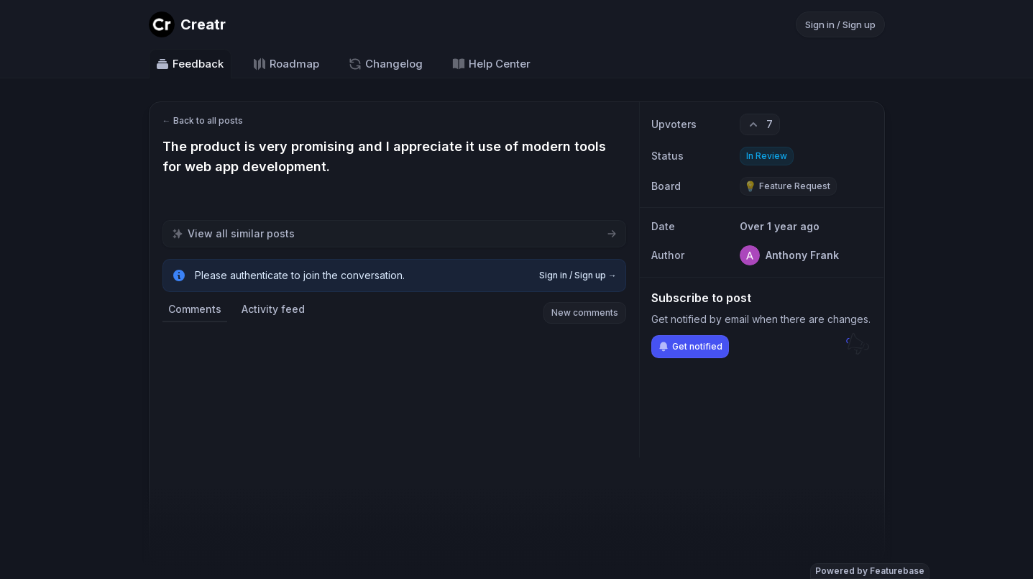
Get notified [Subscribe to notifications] (690, 346)
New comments (584, 312)
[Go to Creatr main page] (187, 24)
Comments (194, 309)
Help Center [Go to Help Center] (491, 64)
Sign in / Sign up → (578, 275)
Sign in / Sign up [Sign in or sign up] (840, 24)
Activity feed (273, 309)
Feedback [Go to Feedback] (189, 64)
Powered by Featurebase (869, 570)
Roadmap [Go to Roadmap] (285, 64)
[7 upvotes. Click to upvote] (760, 124)
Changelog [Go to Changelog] (385, 64)
